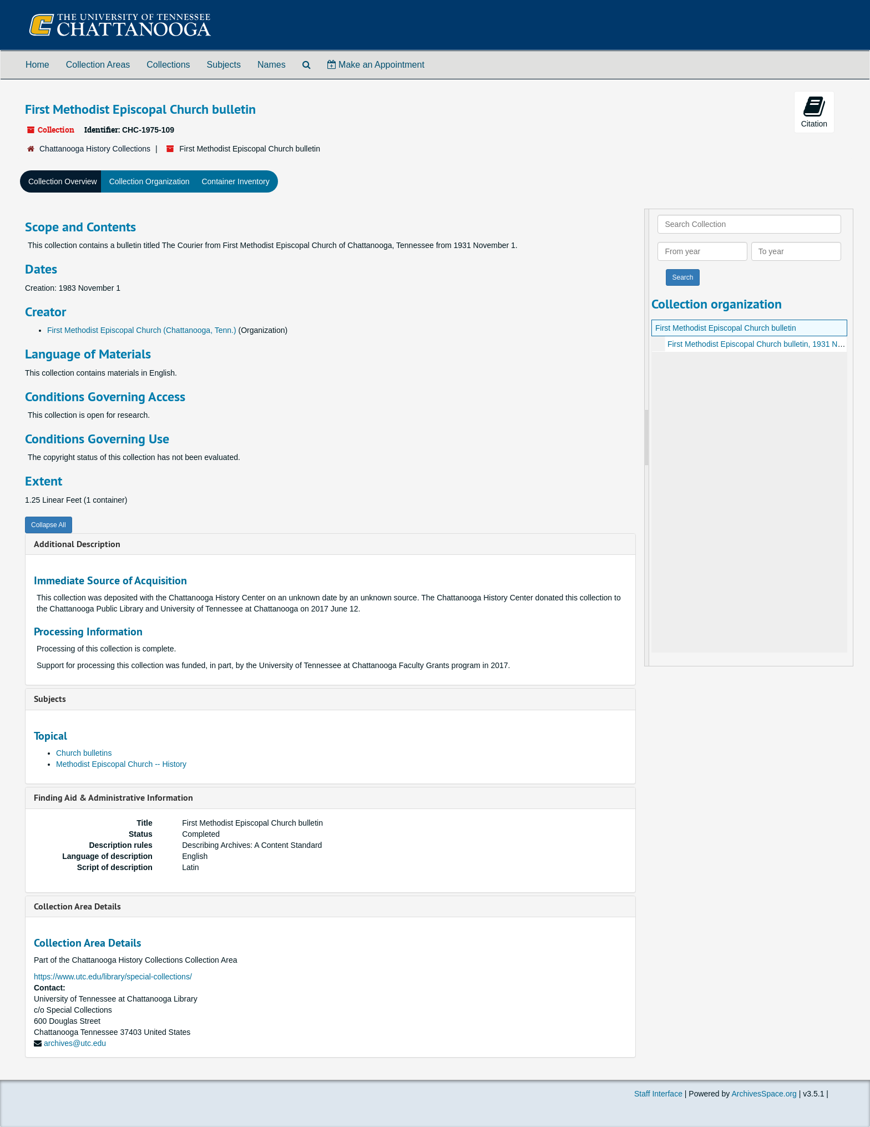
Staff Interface (658, 1093)
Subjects (224, 64)
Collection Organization (149, 181)
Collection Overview (62, 181)
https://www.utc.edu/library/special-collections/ (113, 976)
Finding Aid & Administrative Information (113, 797)
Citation (814, 111)
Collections (168, 64)
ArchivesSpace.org (764, 1093)
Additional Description (77, 544)
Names (271, 64)
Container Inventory (235, 181)
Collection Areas (98, 64)
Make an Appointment (375, 64)
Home (37, 64)
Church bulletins (84, 753)
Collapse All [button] (48, 525)
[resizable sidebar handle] (647, 437)
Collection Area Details (77, 906)
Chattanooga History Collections (94, 148)
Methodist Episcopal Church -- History (121, 764)
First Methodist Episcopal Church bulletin (725, 328)
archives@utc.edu (75, 1043)
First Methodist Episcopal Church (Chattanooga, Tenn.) (141, 330)
